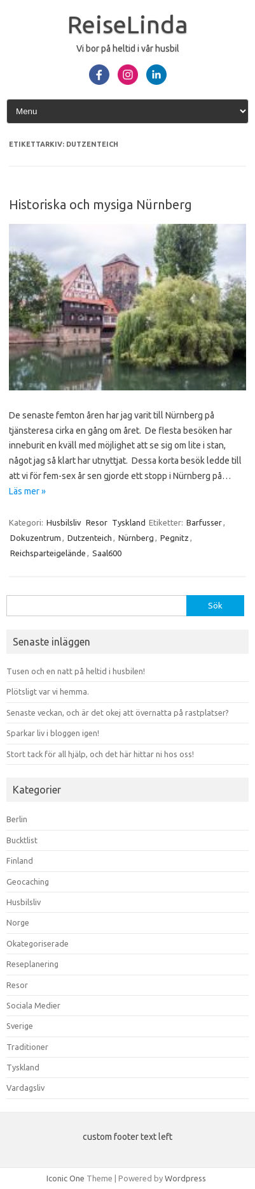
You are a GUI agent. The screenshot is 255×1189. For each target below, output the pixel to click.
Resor (96, 522)
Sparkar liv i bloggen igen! (52, 732)
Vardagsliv (25, 1087)
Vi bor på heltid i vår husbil (127, 48)
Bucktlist (22, 840)
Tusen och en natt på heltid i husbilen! (75, 671)
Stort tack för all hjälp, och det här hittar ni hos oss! (100, 754)
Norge (17, 922)
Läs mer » (27, 491)
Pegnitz (174, 537)
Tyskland (129, 522)
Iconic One (65, 1178)
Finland (19, 860)
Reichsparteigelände (48, 553)
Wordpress (185, 1178)
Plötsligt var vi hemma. (47, 691)
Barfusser (204, 522)
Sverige (19, 1025)
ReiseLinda (127, 24)
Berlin (16, 819)
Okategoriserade (37, 943)
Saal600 (106, 553)
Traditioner (27, 1046)
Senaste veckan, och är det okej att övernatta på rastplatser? (117, 712)
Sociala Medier (33, 1005)
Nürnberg (136, 537)
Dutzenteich (89, 537)
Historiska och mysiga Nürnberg (100, 204)
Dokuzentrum (35, 537)
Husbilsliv (63, 522)
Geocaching (27, 881)
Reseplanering (32, 963)
